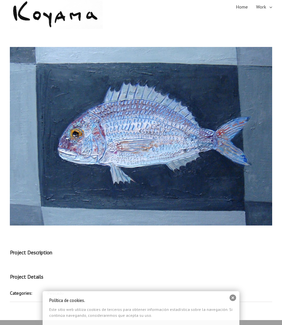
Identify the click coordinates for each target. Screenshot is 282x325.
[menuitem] (246, 6)
